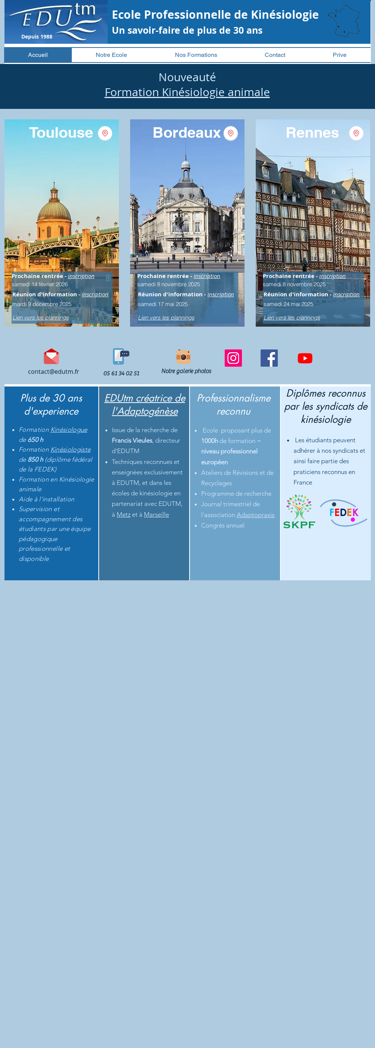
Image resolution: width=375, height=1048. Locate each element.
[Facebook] (269, 358)
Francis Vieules (132, 440)
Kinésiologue (68, 429)
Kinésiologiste (70, 449)
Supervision (36, 509)
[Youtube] (305, 358)
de (23, 439)
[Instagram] (233, 358)
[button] (111, 55)
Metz (123, 514)
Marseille (156, 514)
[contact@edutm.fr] (53, 372)
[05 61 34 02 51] (121, 373)
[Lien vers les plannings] (53, 317)
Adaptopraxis (255, 515)
